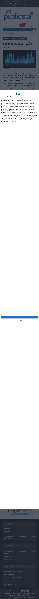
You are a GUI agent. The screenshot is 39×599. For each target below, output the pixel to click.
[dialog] (19, 299)
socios (14, 98)
